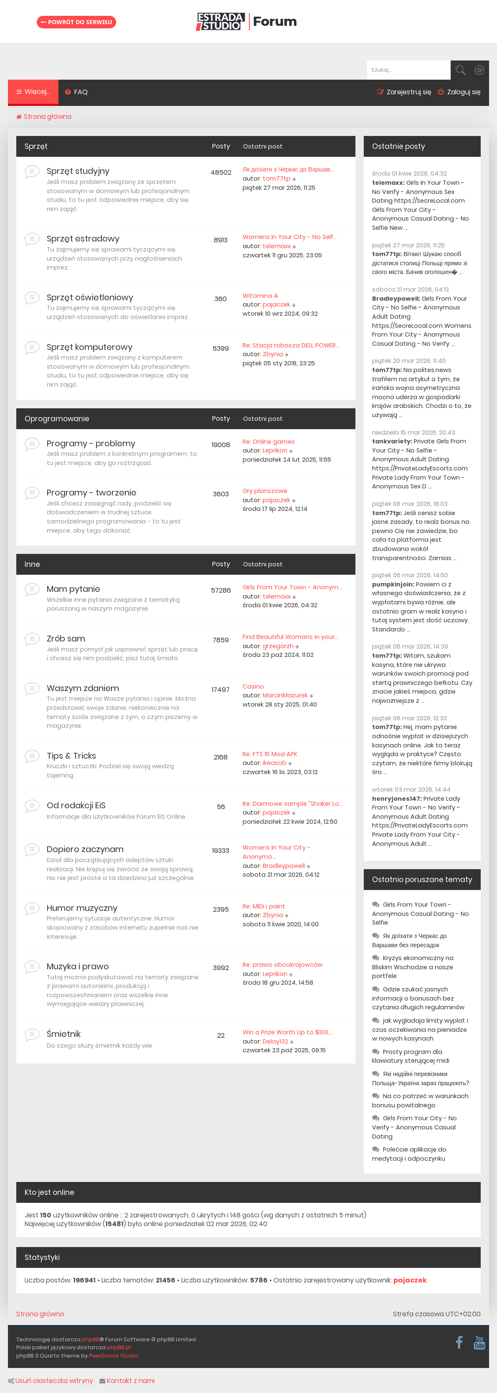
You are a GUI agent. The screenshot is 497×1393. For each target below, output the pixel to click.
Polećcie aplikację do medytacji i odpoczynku (409, 1154)
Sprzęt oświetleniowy (90, 297)
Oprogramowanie (57, 419)
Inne (32, 564)
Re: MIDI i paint (264, 906)
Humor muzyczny (82, 908)
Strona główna (40, 1314)
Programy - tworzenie (92, 492)
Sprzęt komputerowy (89, 347)
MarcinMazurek (285, 695)
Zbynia (273, 354)
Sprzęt (36, 146)
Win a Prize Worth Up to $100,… (288, 1032)
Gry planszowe (265, 491)
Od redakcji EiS (76, 805)
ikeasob (275, 763)
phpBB (90, 1339)
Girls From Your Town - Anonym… (292, 587)
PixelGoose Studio (113, 1355)
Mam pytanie (73, 589)
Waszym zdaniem (83, 688)
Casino (253, 686)
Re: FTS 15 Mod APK (270, 754)
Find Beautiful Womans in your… (290, 637)
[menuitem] (76, 93)
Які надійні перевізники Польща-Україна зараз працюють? (420, 1078)
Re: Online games (269, 442)
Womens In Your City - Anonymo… (277, 852)
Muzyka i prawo (78, 966)
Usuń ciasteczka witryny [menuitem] (50, 1380)
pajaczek (276, 304)
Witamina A (260, 296)
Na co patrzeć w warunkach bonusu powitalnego (420, 1100)
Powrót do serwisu (76, 22)
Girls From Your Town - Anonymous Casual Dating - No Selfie (420, 913)
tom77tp (277, 178)
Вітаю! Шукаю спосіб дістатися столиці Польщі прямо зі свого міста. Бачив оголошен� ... (419, 263)
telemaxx (277, 246)
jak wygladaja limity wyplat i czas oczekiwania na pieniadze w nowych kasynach (420, 1029)
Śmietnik (64, 1034)
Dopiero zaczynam (85, 849)
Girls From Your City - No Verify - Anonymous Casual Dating (414, 1127)
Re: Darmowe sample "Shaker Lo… (293, 804)
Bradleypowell (284, 866)
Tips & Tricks (71, 756)
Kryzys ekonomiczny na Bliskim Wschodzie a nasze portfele (413, 967)
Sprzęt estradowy (83, 238)
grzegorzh (278, 646)
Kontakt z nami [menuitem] (127, 1380)
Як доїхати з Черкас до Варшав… (288, 169)
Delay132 (275, 1041)
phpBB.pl (119, 1347)
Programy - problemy (91, 443)
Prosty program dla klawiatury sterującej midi (410, 1056)
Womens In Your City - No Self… (290, 237)
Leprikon (275, 450)
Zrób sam (66, 638)
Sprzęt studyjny (78, 171)
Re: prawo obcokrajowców (282, 965)
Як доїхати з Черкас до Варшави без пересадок (409, 940)
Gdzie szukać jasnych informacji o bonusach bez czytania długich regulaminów (418, 998)
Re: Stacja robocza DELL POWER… (291, 345)
